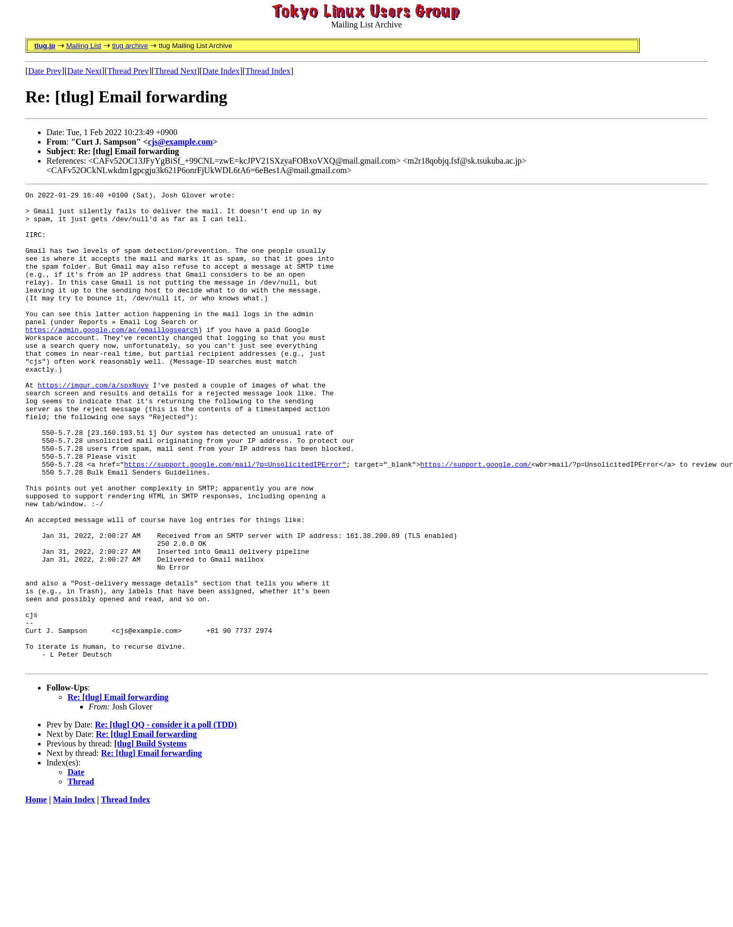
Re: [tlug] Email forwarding (118, 792)
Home (36, 894)
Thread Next (176, 71)
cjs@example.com (180, 141)
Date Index (221, 71)
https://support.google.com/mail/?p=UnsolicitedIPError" (235, 519)
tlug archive (130, 46)
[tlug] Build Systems (150, 838)
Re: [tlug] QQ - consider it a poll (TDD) (166, 819)
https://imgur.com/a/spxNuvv (93, 424)
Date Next (84, 71)
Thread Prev (128, 71)
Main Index (74, 894)
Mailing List (83, 46)
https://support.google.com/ (476, 519)
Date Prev (45, 71)
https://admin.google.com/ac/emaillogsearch (111, 358)
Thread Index (268, 71)
